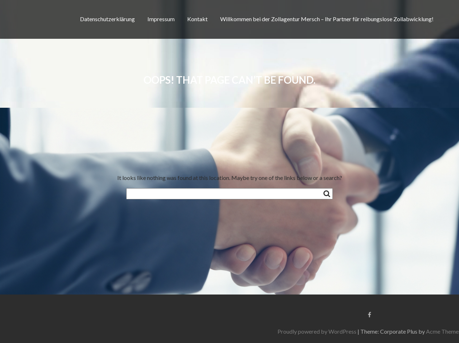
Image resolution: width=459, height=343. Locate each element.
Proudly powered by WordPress (376, 331)
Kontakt (197, 18)
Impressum (161, 18)
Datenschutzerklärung (107, 18)
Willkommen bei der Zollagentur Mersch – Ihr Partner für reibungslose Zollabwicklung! (327, 18)
